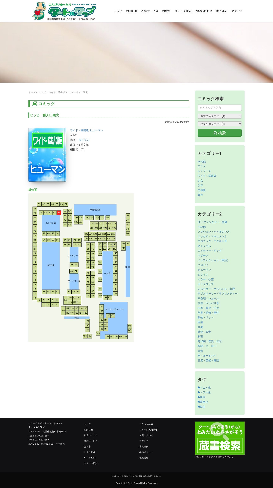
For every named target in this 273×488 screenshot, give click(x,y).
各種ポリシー (146, 452)
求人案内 (222, 11)
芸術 (200, 350)
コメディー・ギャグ (210, 250)
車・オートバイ (207, 355)
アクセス (237, 11)
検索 (220, 133)
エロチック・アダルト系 (212, 241)
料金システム (91, 435)
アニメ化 (204, 387)
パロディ (203, 264)
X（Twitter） (90, 457)
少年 (200, 185)
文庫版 (202, 190)
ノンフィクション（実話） (214, 260)
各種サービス (149, 11)
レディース (204, 171)
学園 (200, 327)
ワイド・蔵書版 (57, 92)
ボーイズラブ (206, 284)
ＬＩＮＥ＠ (89, 452)
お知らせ (131, 11)
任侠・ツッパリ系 (208, 303)
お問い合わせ (203, 11)
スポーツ (203, 255)
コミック (42, 92)
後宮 (201, 397)
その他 (202, 161)
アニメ (202, 166)
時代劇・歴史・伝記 (210, 341)
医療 (200, 322)
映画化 (203, 401)
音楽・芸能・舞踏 (208, 360)
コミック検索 (182, 11)
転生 (201, 406)
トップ (118, 11)
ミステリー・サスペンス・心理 (216, 288)
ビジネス (203, 274)
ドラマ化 (204, 392)
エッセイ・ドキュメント (212, 236)
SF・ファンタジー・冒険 (212, 222)
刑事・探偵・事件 (208, 312)
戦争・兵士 (204, 331)
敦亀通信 (143, 457)
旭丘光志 (84, 139)
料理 (200, 336)
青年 (200, 194)
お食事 (166, 11)
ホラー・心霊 (206, 279)
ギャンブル (204, 246)
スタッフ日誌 (91, 463)
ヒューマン (96, 130)
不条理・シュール (208, 298)
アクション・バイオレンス (214, 231)
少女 (200, 180)
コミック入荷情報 (148, 429)
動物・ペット (206, 317)
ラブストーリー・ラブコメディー (218, 293)
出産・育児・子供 (208, 307)
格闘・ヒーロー (207, 345)
